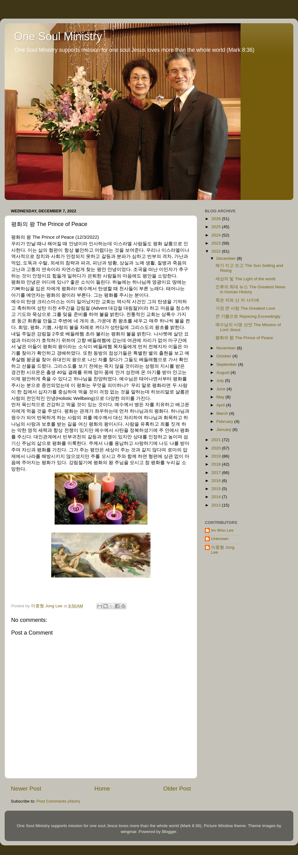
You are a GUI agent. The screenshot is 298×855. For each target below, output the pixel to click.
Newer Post (26, 788)
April (221, 405)
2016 (216, 480)
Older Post (177, 788)
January (224, 429)
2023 (216, 243)
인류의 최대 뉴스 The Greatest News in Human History (250, 289)
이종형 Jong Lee (222, 550)
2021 (216, 439)
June (221, 389)
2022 (216, 251)
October (224, 356)
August (223, 372)
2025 (216, 226)
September (227, 364)
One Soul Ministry (58, 36)
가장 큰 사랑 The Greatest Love (245, 308)
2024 (216, 235)
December (226, 258)
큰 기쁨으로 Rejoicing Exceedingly (248, 316)
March (222, 413)
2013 (216, 505)
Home (102, 788)
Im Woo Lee (222, 530)
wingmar (128, 831)
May (220, 397)
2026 (216, 218)
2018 (216, 464)
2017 (216, 472)
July (220, 380)
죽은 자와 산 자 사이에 (237, 300)
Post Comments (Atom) (58, 801)
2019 (216, 456)
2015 (216, 488)
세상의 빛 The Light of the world (245, 279)
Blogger (169, 831)
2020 (216, 448)
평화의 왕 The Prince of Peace (244, 337)
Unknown (219, 538)
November (226, 348)
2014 (216, 496)
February (225, 421)
